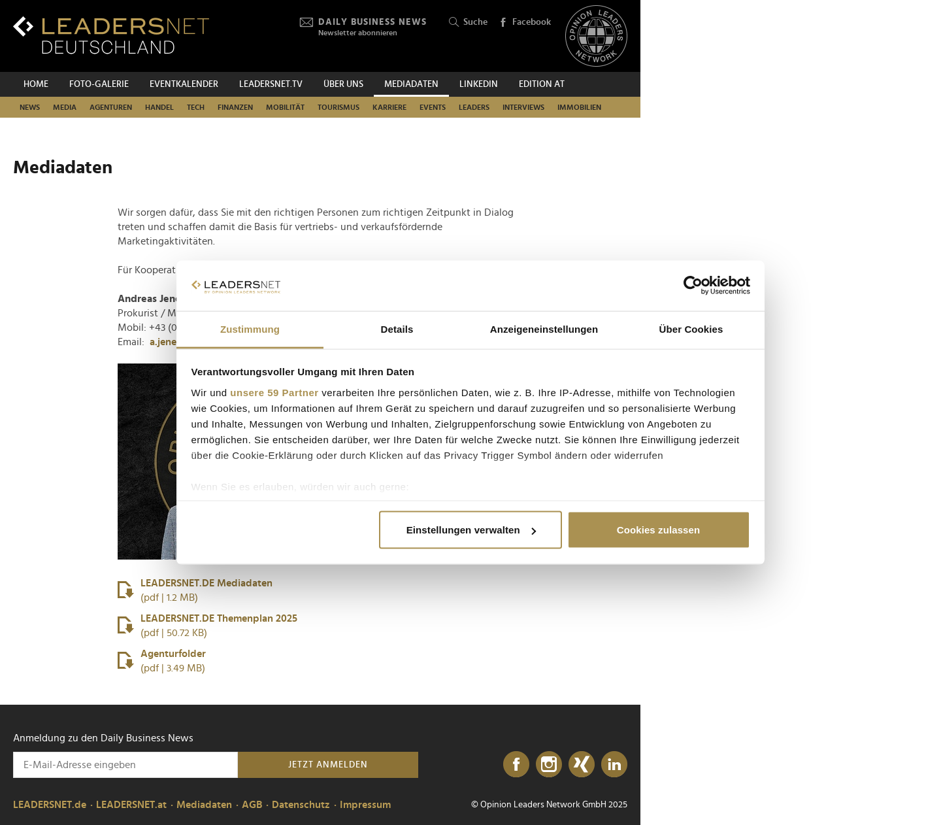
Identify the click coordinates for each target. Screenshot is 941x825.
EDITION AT (542, 84)
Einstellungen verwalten (471, 529)
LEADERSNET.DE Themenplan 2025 (207, 626)
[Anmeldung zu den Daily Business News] (125, 765)
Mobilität (285, 107)
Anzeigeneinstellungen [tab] (544, 328)
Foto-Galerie (99, 84)
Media (64, 107)
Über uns (343, 84)
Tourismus (338, 107)
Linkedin (478, 84)
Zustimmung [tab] (250, 328)
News (30, 107)
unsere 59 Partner (274, 391)
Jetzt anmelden (328, 764)
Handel (159, 107)
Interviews (523, 107)
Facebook (525, 23)
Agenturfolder (162, 661)
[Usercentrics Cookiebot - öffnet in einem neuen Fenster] (693, 285)
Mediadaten (411, 84)
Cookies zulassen (658, 529)
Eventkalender (184, 84)
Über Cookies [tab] (691, 328)
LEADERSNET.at (131, 805)
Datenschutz (301, 805)
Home (36, 84)
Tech (196, 107)
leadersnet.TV (271, 84)
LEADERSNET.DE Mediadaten (195, 591)
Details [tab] (397, 328)
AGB (252, 805)
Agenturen (111, 107)
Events (433, 107)
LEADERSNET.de (49, 805)
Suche (468, 22)
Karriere (389, 107)
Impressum (365, 805)
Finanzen (235, 107)
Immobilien (579, 107)
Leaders (474, 107)
